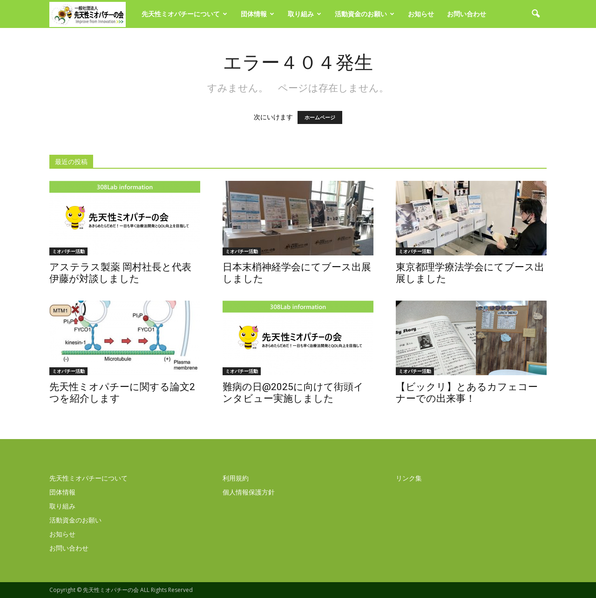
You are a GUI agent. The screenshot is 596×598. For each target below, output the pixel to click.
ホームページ (320, 117)
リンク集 (409, 478)
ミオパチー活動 (68, 251)
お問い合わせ (466, 13)
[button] (535, 14)
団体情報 (257, 13)
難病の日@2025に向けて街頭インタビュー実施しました (293, 392)
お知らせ (421, 13)
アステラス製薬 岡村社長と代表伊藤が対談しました (120, 272)
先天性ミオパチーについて (184, 13)
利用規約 (236, 478)
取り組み (304, 13)
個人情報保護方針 (249, 492)
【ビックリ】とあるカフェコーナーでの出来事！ (467, 392)
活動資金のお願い (364, 13)
